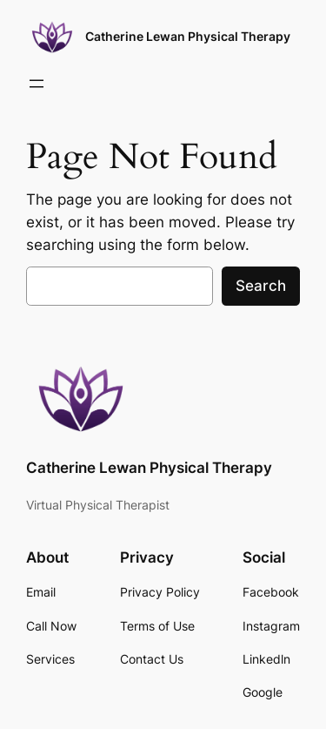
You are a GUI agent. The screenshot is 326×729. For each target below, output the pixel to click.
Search (261, 285)
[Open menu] (36, 83)
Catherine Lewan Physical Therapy (187, 36)
